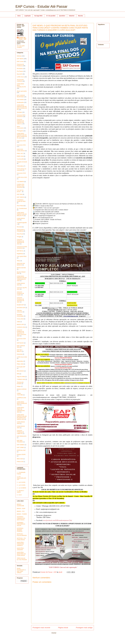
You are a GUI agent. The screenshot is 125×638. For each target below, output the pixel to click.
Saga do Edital (21, 376)
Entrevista (19, 354)
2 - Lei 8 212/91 (21, 482)
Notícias (19, 56)
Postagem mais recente (41, 627)
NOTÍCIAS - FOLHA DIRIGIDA (22, 534)
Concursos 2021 (21, 145)
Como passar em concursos (21, 169)
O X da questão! (50, 15)
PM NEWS (20, 68)
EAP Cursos (20, 61)
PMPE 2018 (20, 156)
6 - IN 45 (19, 495)
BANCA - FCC (21, 511)
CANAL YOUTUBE (20, 394)
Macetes (80, 15)
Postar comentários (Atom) (65, 633)
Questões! (62, 15)
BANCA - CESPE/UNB (20, 505)
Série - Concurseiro (20, 127)
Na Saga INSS (38, 15)
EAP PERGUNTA (21, 436)
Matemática (20, 361)
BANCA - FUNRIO (22, 514)
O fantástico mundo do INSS (21, 200)
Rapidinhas (20, 253)
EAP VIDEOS (20, 197)
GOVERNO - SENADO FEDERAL (20, 530)
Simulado (19, 112)
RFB (18, 373)
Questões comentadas (20, 315)
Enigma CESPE (21, 454)
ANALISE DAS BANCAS (21, 264)
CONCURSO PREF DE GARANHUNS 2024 (21, 410)
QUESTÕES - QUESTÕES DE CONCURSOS (21, 554)
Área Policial (20, 205)
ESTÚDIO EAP (21, 307)
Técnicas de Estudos (20, 382)
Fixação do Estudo (22, 162)
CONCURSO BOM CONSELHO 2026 (22, 403)
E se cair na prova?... (20, 190)
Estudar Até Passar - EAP (22, 38)
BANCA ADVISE (21, 267)
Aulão (18, 321)
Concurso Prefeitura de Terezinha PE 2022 (20, 242)
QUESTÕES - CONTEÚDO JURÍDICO (20, 544)
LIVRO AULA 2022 (22, 357)
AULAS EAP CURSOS (20, 80)
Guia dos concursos (20, 311)
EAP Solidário (20, 444)
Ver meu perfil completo (20, 46)
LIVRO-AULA (20, 77)
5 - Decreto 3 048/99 (20, 491)
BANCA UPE (20, 324)
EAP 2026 (19, 194)
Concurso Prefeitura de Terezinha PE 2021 (20, 300)
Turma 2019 (20, 319)
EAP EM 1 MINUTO (20, 350)
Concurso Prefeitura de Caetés (20, 293)
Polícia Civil (20, 461)
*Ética (18, 260)
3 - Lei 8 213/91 (21, 485)
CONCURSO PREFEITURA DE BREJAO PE (22, 214)
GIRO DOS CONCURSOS (21, 150)
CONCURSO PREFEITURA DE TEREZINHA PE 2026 (22, 278)
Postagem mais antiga (84, 627)
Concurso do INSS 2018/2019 (22, 247)
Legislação (27, 15)
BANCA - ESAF (21, 508)
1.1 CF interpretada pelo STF (21, 478)
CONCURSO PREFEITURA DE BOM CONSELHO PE (22, 107)
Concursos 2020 (21, 338)
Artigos (19, 386)
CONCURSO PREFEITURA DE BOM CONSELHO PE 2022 (22, 136)
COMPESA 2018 (21, 397)
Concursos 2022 (21, 140)
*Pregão (19, 236)
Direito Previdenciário (21, 569)
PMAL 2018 (20, 364)
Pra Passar (20, 71)
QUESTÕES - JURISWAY (20, 549)
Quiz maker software (20, 572)
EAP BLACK (20, 343)
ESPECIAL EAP (21, 450)
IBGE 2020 (20, 458)
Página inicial (63, 627)
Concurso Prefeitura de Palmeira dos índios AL (20, 121)
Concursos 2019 (21, 173)
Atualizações (20, 102)
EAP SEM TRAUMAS (20, 441)
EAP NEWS (20, 58)
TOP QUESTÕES (22, 256)
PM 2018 (19, 227)
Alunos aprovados (22, 91)
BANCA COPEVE (22, 389)
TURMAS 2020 (21, 379)
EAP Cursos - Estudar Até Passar (41, 6)
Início (19, 15)
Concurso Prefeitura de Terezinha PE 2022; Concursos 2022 (21, 333)
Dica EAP (19, 74)
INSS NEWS (20, 99)
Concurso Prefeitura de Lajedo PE (20, 432)
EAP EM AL (20, 251)
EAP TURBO (20, 447)
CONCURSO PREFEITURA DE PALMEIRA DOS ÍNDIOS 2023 (22, 417)
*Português (20, 130)
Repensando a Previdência (21, 230)
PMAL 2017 (20, 153)
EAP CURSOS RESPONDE (21, 96)
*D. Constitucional (22, 208)
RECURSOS (20, 371)
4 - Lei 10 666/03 (21, 488)
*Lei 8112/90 (20, 159)
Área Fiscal (20, 234)
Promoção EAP (21, 366)
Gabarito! (71, 15)
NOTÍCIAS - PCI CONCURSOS (21, 539)
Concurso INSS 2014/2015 (21, 115)
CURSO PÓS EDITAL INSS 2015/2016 (20, 186)
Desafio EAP (20, 304)
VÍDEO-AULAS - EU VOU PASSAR (22, 558)
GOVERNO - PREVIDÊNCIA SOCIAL (21, 524)
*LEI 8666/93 (20, 181)
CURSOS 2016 (21, 327)
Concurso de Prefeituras (20, 65)
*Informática (20, 166)
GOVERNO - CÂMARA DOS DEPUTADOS (21, 518)
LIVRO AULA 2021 (22, 177)
